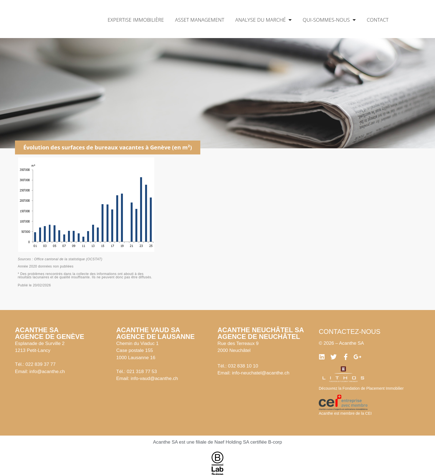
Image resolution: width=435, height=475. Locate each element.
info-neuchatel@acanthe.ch (260, 373)
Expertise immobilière (136, 19)
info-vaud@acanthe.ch (154, 378)
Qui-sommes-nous (329, 19)
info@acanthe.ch (47, 371)
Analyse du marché (263, 19)
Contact (377, 19)
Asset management (199, 19)
